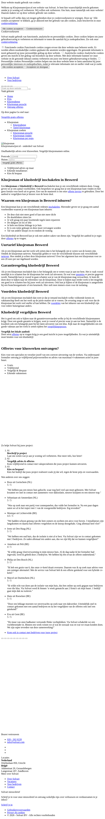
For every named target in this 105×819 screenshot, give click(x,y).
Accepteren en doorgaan (37, 67)
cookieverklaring (9, 23)
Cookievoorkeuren (34, 29)
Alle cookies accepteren (12, 29)
